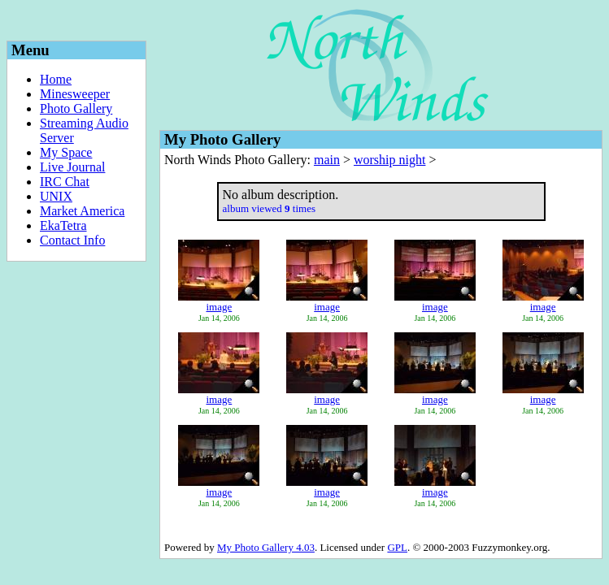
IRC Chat (64, 181)
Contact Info (72, 240)
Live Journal (72, 167)
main (327, 160)
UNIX (56, 196)
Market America (82, 211)
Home (56, 79)
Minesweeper (75, 94)
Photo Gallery (76, 108)
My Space (66, 152)
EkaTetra (63, 225)
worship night (389, 160)
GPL (397, 547)
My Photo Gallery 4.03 (266, 547)
